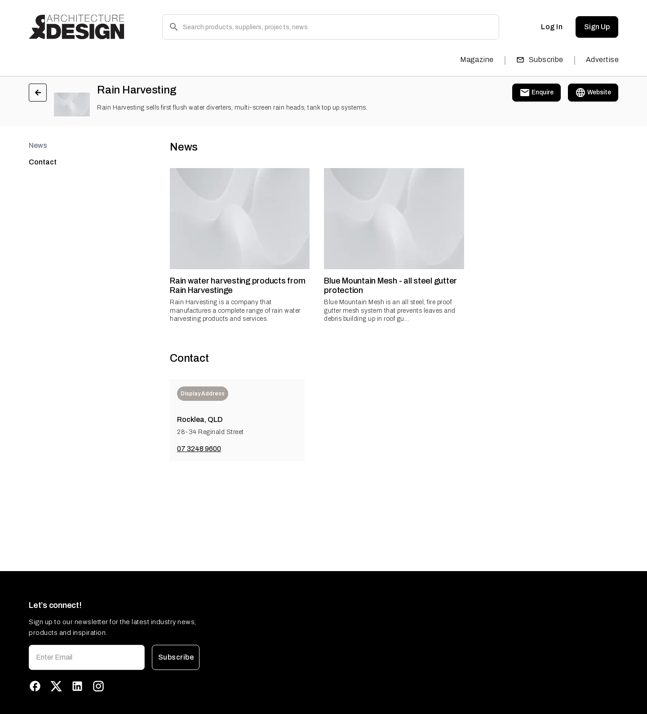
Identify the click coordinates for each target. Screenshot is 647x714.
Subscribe (540, 59)
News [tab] (38, 145)
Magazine (477, 59)
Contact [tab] (43, 162)
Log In (552, 27)
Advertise (602, 59)
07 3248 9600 (199, 448)
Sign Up (597, 27)
